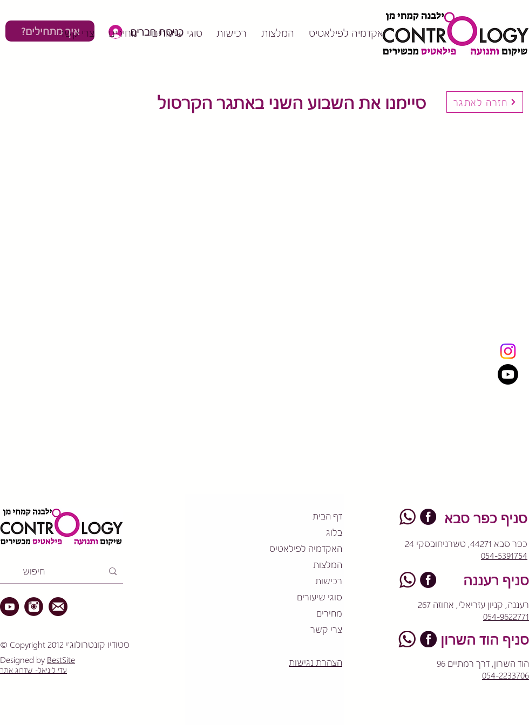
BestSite (61, 659)
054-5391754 (504, 555)
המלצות (327, 564)
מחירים (329, 613)
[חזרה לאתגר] (484, 102)
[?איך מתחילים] (49, 31)
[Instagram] (508, 351)
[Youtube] (508, 374)
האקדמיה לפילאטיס (305, 548)
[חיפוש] (63, 571)
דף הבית (327, 516)
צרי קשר (326, 629)
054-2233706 (505, 675)
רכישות (328, 580)
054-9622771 (506, 616)
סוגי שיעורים (319, 597)
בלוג (334, 532)
